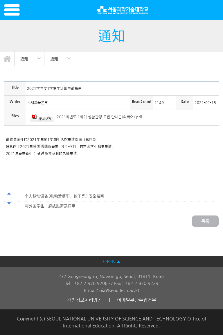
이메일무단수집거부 (136, 300)
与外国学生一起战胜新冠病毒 (50, 206)
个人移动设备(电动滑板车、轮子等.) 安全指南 (65, 196)
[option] (29, 58)
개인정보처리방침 (84, 300)
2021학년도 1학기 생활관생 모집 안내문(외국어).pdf (99, 117)
